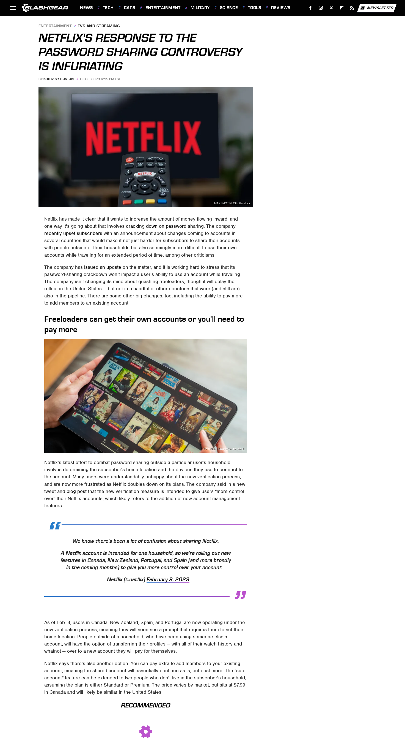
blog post (77, 491)
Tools (254, 7)
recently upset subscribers (73, 233)
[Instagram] (321, 8)
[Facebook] (311, 8)
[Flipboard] (342, 8)
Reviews (280, 7)
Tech (108, 7)
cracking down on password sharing (165, 226)
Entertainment (163, 7)
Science (229, 7)
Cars (129, 7)
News (86, 7)
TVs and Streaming (99, 26)
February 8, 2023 (168, 580)
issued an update (102, 267)
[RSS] (352, 8)
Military (200, 7)
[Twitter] (331, 8)
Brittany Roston (58, 79)
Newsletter (376, 8)
